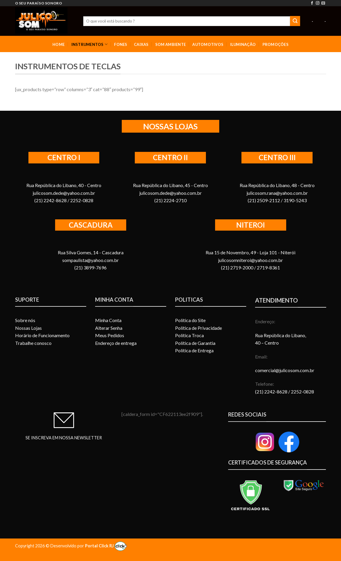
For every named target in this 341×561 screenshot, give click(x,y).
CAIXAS (141, 44)
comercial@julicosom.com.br (284, 370)
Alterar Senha (108, 328)
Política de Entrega (194, 350)
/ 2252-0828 (301, 391)
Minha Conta (108, 320)
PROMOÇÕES (275, 44)
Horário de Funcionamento (42, 335)
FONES (120, 44)
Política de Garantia (195, 343)
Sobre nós (25, 320)
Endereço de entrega (116, 343)
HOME (58, 44)
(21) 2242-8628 (271, 391)
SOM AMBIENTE (170, 44)
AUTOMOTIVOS (207, 44)
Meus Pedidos (109, 335)
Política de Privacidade (198, 328)
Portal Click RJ (106, 545)
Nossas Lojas (28, 328)
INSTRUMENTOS (89, 44)
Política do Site (190, 320)
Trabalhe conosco (33, 343)
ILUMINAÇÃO (243, 44)
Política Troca (189, 335)
